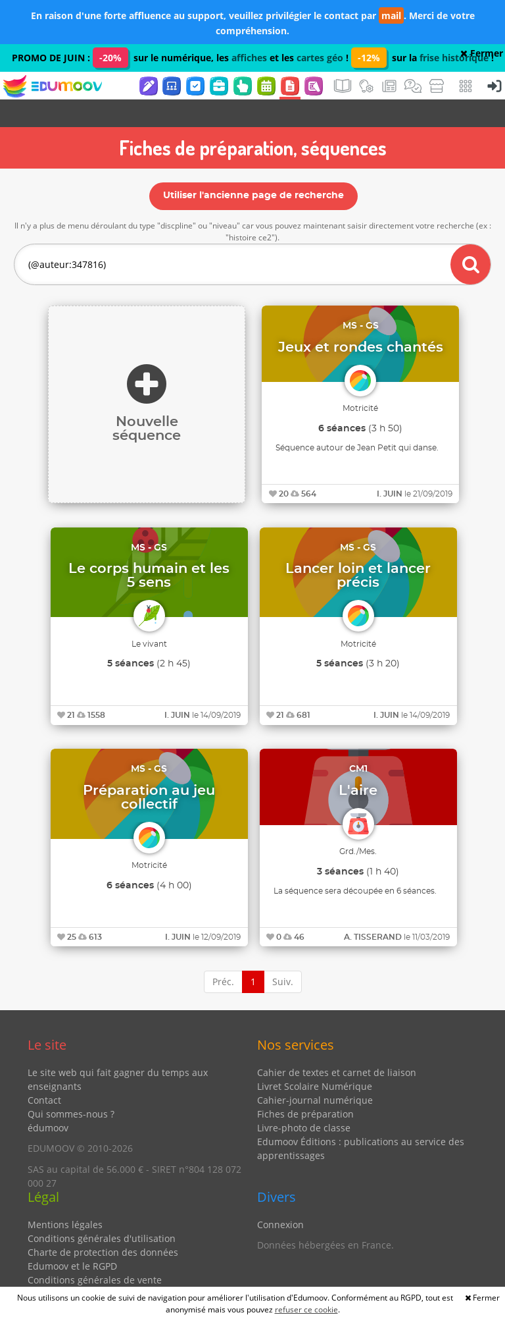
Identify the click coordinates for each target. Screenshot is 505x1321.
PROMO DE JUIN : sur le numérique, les (121, 57)
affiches (249, 57)
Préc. (223, 954)
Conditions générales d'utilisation (102, 1210)
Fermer (481, 53)
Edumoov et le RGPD (72, 1238)
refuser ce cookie (306, 1309)
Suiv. (282, 954)
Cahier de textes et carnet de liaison (336, 1044)
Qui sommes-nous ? (71, 1086)
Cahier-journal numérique (315, 1072)
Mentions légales (65, 1197)
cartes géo (320, 57)
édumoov (48, 1100)
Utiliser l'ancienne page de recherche (253, 168)
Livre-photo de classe (303, 1100)
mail (391, 15)
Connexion (280, 1197)
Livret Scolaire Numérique (314, 1058)
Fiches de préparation (305, 1086)
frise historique (454, 57)
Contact (44, 1072)
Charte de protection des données (103, 1224)
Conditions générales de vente (95, 1252)
